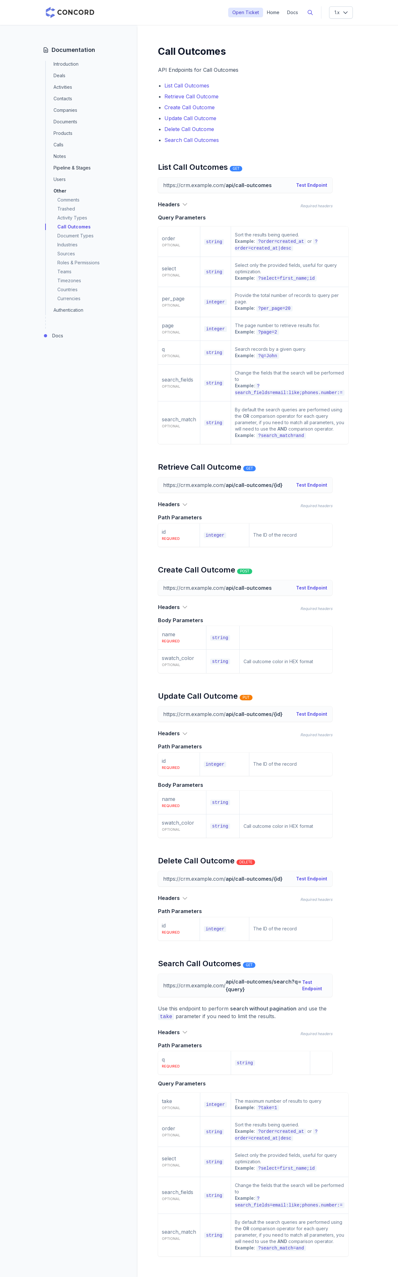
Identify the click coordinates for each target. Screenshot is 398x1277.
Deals (59, 75)
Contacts (63, 98)
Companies (65, 110)
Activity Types (72, 217)
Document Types (75, 235)
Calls (58, 144)
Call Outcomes (74, 226)
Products (63, 133)
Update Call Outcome (190, 118)
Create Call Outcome (189, 107)
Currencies (68, 298)
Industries (67, 244)
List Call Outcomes (186, 85)
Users (60, 179)
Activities (63, 87)
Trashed (66, 208)
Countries (67, 289)
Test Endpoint (311, 185)
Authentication (68, 310)
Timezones (69, 280)
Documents (65, 121)
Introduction (66, 64)
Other (60, 191)
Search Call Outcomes (191, 140)
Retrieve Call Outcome (191, 96)
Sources (66, 253)
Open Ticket (245, 12)
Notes (60, 156)
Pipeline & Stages (72, 168)
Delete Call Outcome (189, 129)
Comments (68, 199)
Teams (64, 271)
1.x (342, 12)
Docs (292, 12)
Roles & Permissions (78, 262)
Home (273, 12)
